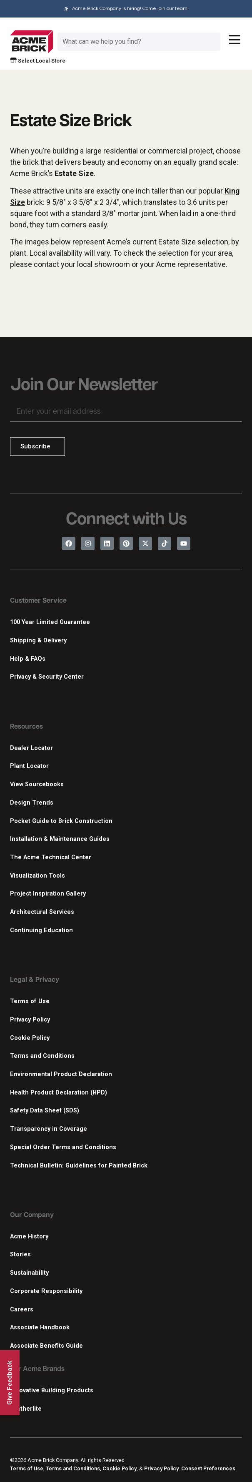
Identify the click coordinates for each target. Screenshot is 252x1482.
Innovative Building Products (51, 1390)
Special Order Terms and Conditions (63, 1147)
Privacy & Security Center (47, 676)
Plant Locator (29, 766)
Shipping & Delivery (38, 640)
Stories (20, 1254)
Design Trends (31, 802)
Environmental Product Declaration (61, 1074)
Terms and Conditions (42, 1055)
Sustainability (29, 1272)
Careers (21, 1309)
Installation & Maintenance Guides (60, 839)
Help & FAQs (27, 658)
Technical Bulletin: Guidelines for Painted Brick (78, 1165)
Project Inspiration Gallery (48, 893)
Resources (26, 727)
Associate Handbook (40, 1327)
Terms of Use (30, 1001)
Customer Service (38, 601)
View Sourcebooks (37, 784)
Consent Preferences (208, 1468)
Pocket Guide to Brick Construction (61, 821)
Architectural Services (42, 912)
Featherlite (26, 1408)
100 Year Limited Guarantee (50, 622)
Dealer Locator (31, 748)
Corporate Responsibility (46, 1291)
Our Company (32, 1215)
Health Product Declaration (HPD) (58, 1092)
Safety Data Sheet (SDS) (44, 1110)
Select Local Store (37, 61)
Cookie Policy (30, 1038)
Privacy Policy (30, 1019)
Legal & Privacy (34, 980)
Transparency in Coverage (48, 1128)
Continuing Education (41, 930)
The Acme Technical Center (50, 857)
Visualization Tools (37, 875)
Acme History (29, 1236)
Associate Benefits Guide (46, 1345)
